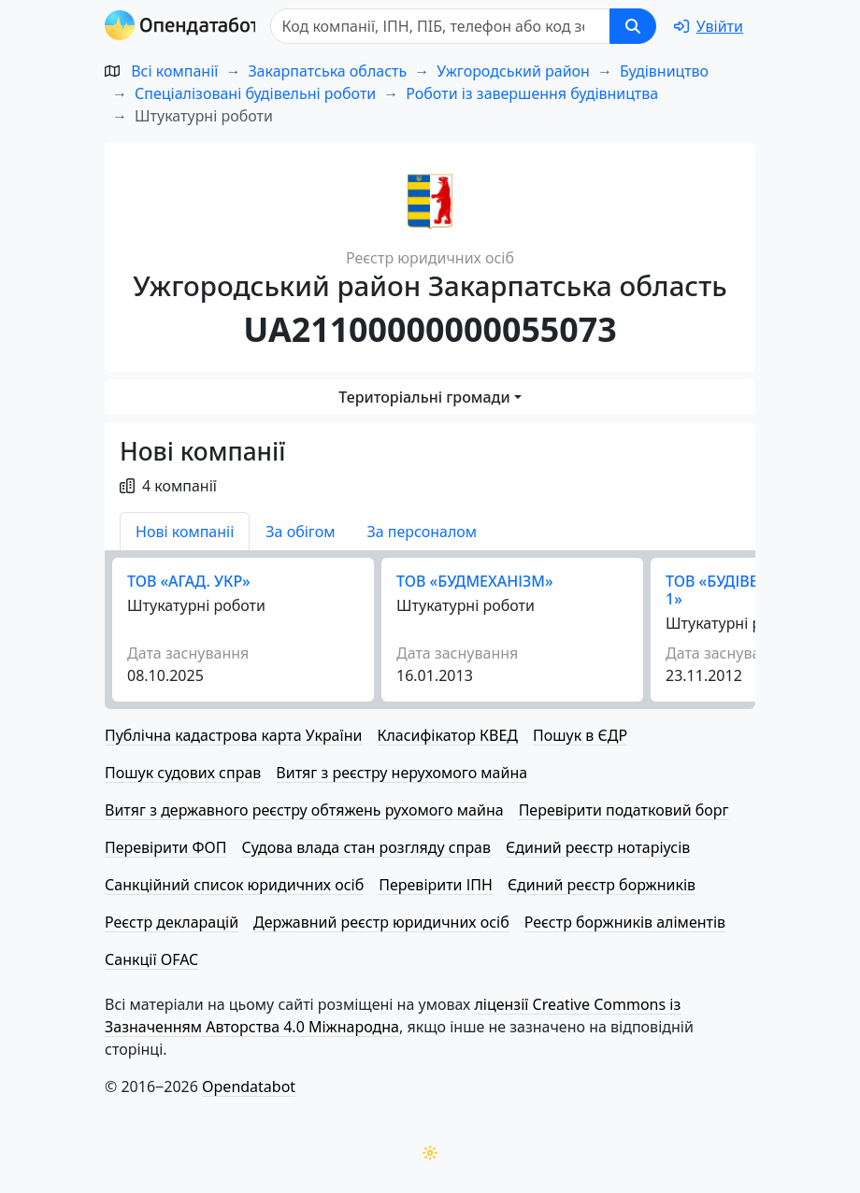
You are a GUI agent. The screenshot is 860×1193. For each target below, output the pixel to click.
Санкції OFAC (151, 959)
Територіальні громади (423, 397)
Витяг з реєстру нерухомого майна (401, 772)
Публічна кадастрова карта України (233, 735)
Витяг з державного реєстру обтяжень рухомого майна (304, 810)
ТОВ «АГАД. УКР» (189, 581)
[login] (708, 26)
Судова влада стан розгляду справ (366, 847)
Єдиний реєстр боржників (601, 884)
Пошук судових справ (183, 772)
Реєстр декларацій (171, 922)
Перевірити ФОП (165, 847)
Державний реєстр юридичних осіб (381, 922)
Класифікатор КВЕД (447, 735)
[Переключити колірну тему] (430, 1153)
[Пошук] (445, 26)
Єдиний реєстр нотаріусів (598, 847)
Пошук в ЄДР (580, 735)
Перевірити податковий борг (624, 810)
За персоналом (421, 531)
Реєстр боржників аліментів (624, 922)
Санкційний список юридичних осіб (234, 884)
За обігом (300, 531)
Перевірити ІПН (436, 884)
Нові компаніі (185, 531)
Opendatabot (248, 1086)
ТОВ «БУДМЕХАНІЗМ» (474, 581)
